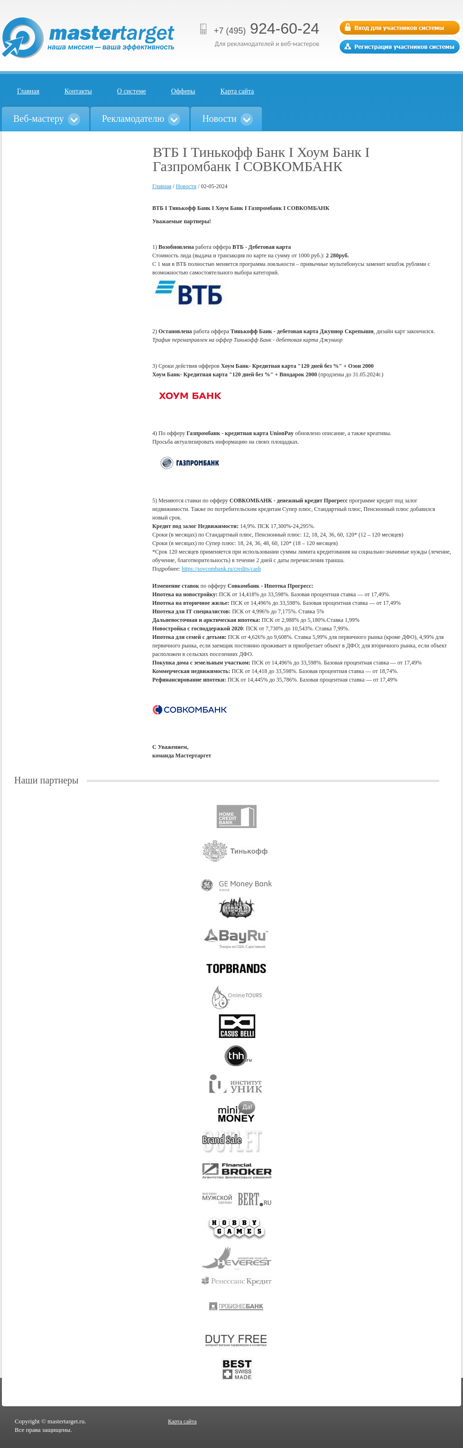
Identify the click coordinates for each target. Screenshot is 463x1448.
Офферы (183, 91)
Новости (186, 186)
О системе (131, 91)
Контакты (78, 91)
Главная (28, 91)
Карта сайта (237, 91)
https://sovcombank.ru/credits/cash (221, 568)
